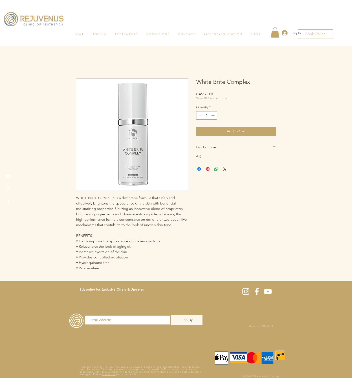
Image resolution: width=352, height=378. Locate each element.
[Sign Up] (186, 320)
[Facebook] (8, 201)
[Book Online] (315, 33)
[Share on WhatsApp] (216, 169)
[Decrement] (199, 115)
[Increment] (213, 115)
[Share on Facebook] (199, 169)
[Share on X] (224, 169)
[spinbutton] (206, 115)
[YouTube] (8, 176)
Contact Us (109, 374)
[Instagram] (8, 189)
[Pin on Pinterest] (207, 169)
